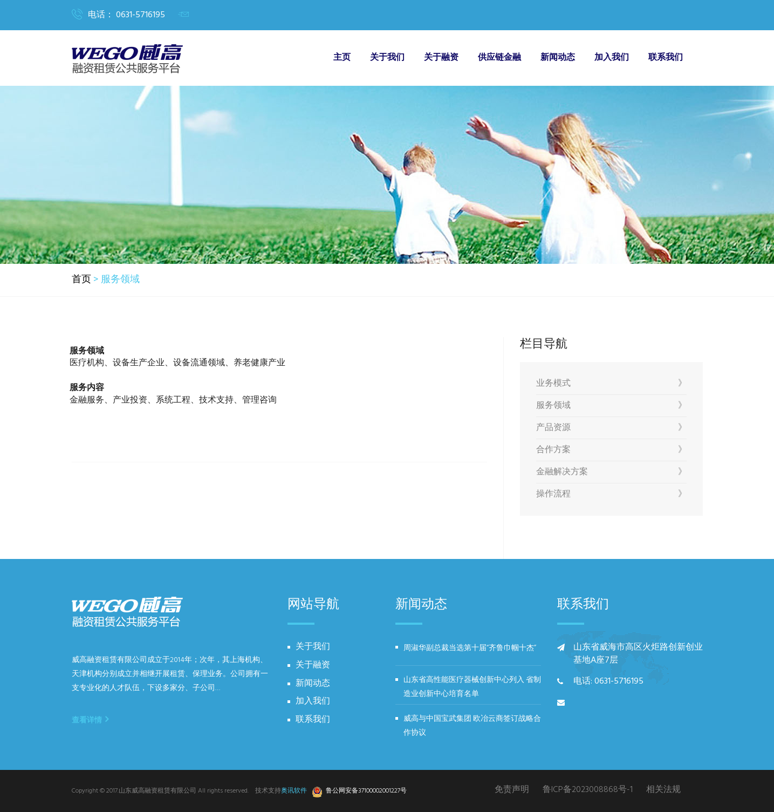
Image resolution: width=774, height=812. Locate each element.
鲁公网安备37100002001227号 (361, 791)
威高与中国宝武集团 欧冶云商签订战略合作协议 (472, 726)
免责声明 (512, 790)
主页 (342, 58)
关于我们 (387, 58)
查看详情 (90, 719)
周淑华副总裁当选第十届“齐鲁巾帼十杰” (469, 648)
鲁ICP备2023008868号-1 (588, 790)
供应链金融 (499, 58)
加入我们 (611, 58)
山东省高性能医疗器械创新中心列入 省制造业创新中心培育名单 (472, 687)
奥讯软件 (294, 791)
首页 (81, 280)
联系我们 (665, 58)
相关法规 (663, 790)
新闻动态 (557, 58)
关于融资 (441, 58)
